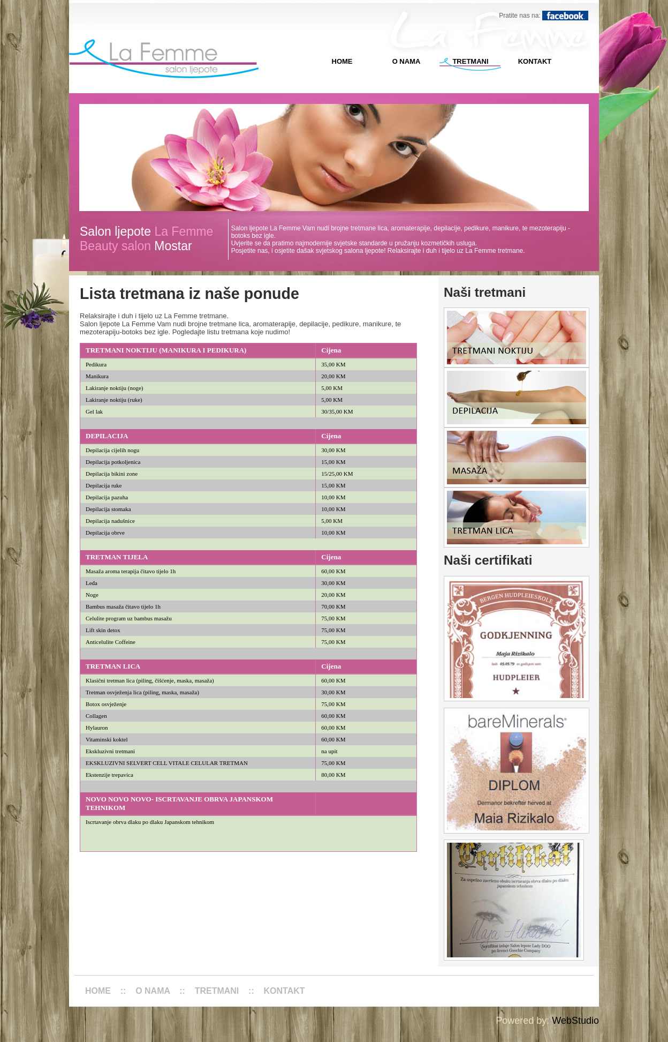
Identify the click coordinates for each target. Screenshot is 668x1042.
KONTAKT (535, 61)
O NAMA (406, 61)
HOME (342, 61)
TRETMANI (470, 61)
